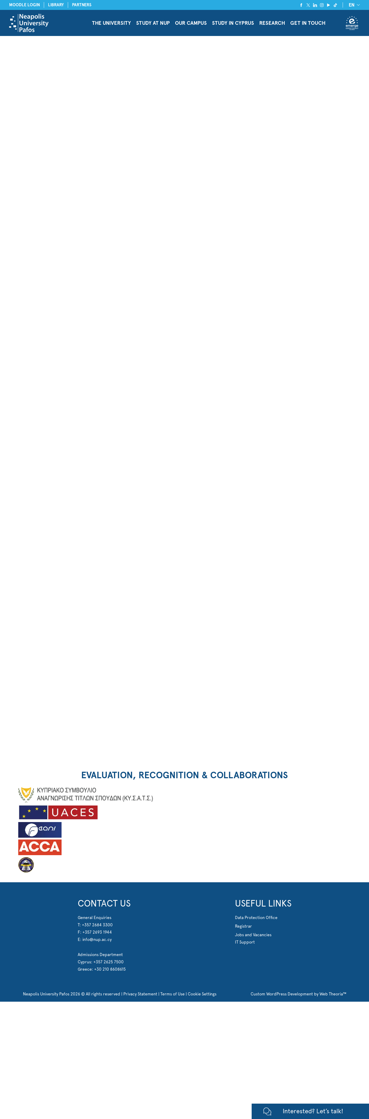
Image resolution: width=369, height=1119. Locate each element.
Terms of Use (172, 994)
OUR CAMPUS (191, 23)
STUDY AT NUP (153, 23)
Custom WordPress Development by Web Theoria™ (298, 994)
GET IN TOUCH (307, 23)
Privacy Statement (140, 994)
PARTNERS (82, 4)
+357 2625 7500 (108, 961)
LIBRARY (56, 4)
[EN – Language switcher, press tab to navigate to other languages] (353, 4)
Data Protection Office (256, 917)
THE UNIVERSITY (111, 23)
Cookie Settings (202, 994)
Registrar (243, 926)
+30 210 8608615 (110, 969)
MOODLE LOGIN (24, 4)
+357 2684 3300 (97, 924)
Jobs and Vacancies (253, 934)
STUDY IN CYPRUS (233, 23)
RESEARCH (272, 23)
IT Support (245, 942)
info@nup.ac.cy (97, 939)
